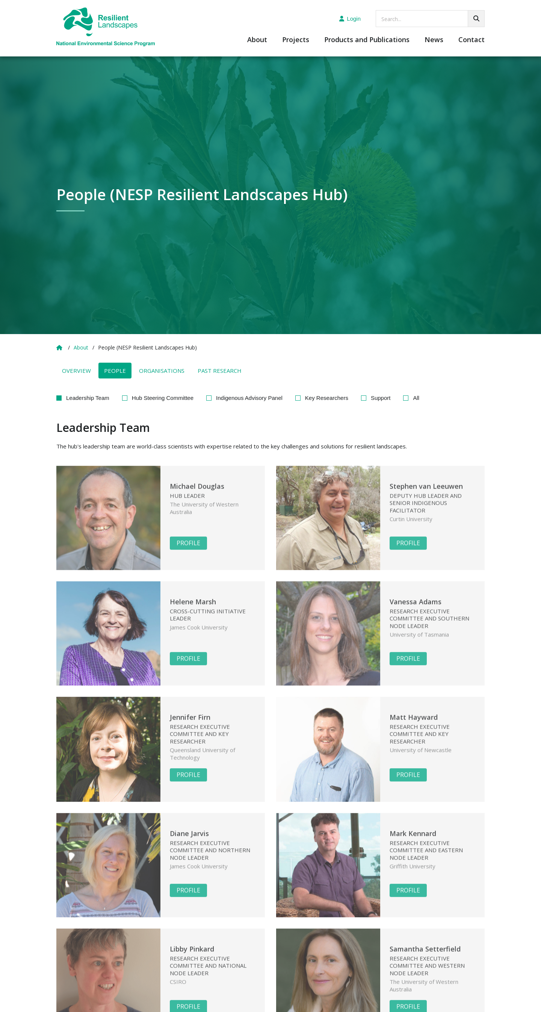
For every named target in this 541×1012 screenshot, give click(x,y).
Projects (295, 40)
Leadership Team (87, 398)
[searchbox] (430, 18)
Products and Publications (367, 40)
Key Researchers (326, 398)
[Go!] (476, 18)
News (434, 40)
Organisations (161, 370)
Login (350, 18)
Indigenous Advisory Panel (249, 398)
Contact (471, 40)
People (115, 370)
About (257, 40)
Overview (76, 370)
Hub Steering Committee (162, 398)
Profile (188, 552)
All (416, 398)
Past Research (220, 370)
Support (381, 398)
